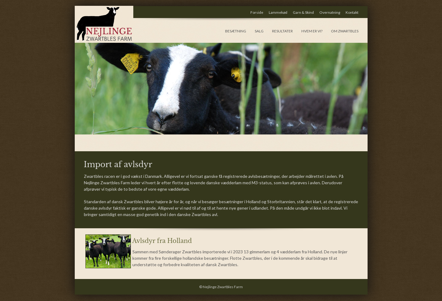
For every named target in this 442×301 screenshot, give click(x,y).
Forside (256, 12)
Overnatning (329, 12)
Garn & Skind (303, 12)
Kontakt (352, 12)
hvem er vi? (311, 31)
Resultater (282, 31)
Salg (259, 31)
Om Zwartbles (344, 31)
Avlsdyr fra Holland (162, 240)
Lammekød (278, 12)
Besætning (235, 31)
